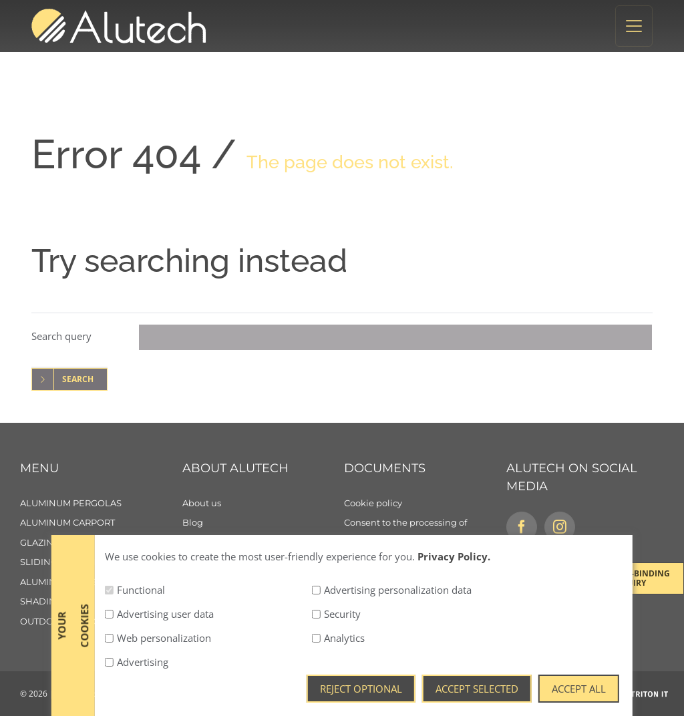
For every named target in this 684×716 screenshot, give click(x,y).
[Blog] (263, 523)
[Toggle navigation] (634, 26)
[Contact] (263, 562)
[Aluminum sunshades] (101, 582)
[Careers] (263, 543)
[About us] (263, 504)
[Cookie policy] (425, 504)
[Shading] (101, 602)
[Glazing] (101, 543)
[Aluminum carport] (101, 523)
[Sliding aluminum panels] (101, 562)
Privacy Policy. (453, 688)
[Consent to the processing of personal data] (425, 532)
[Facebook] (521, 527)
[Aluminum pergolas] (101, 504)
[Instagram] (559, 527)
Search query (61, 336)
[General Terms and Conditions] (425, 562)
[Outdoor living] (101, 622)
